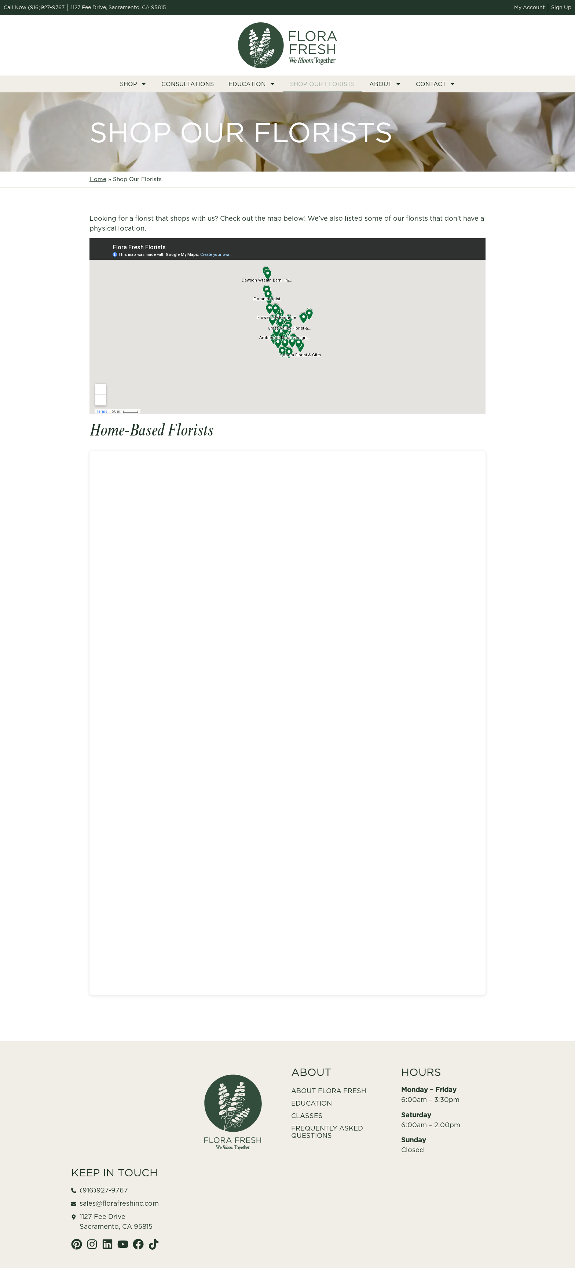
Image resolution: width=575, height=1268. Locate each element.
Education (251, 84)
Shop (133, 84)
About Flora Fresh (328, 1090)
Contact (435, 84)
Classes (307, 1115)
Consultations (187, 84)
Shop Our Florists (322, 84)
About (385, 84)
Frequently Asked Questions (327, 1132)
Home (97, 179)
